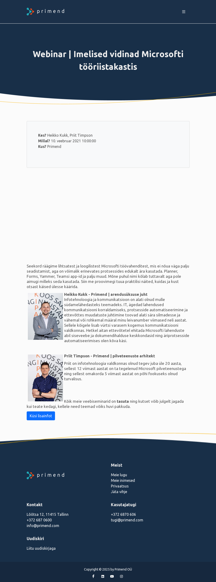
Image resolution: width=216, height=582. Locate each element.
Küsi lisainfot (41, 416)
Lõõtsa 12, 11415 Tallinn (48, 514)
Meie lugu (119, 475)
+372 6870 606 (123, 514)
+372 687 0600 (39, 520)
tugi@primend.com (127, 520)
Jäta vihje (119, 492)
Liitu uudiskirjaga (41, 548)
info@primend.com (43, 525)
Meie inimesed (123, 480)
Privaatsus (120, 486)
